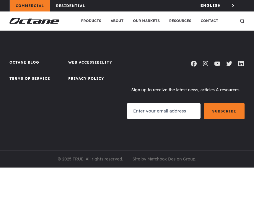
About (117, 21)
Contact (209, 21)
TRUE (78, 159)
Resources (180, 21)
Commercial (32, 5)
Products (91, 21)
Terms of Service (29, 78)
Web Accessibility (90, 62)
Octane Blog (24, 62)
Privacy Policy (86, 78)
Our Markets (146, 21)
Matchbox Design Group (171, 159)
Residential (73, 5)
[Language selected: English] (218, 5)
